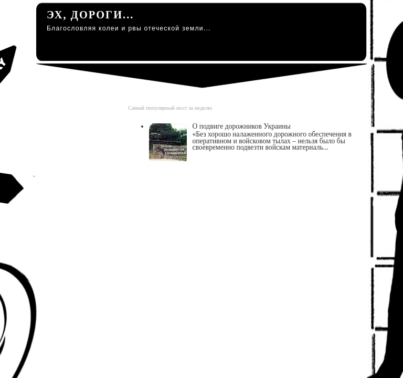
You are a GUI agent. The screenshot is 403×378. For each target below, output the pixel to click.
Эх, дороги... (90, 14)
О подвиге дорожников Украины (241, 126)
